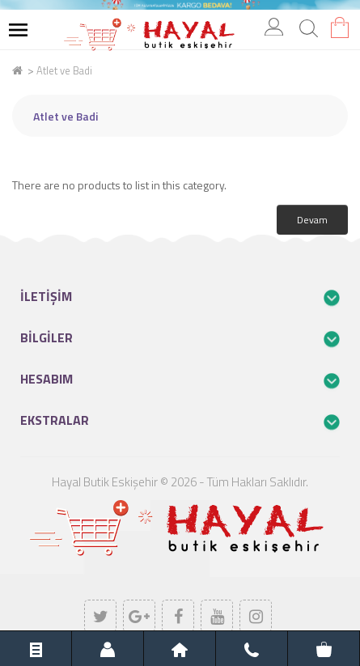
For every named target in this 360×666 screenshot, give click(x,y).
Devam (312, 219)
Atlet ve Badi (64, 70)
